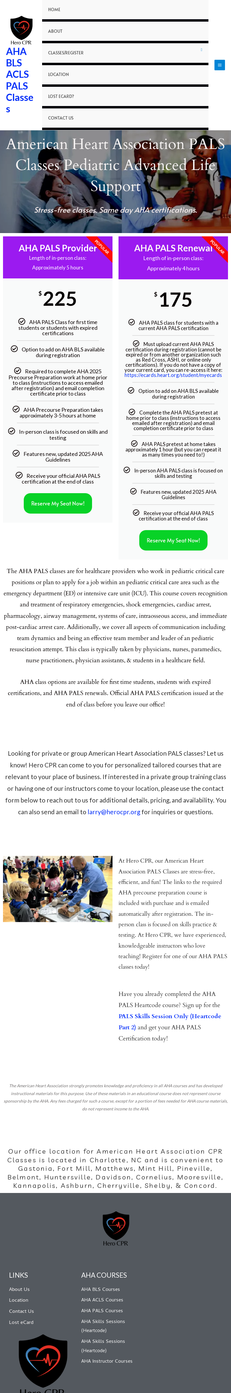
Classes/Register (63, 41)
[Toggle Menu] (201, 41)
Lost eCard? (59, 70)
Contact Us (59, 84)
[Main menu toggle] (219, 49)
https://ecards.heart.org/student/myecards (173, 344)
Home (53, 12)
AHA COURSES (104, 1244)
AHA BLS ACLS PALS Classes (19, 64)
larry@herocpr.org (114, 780)
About (54, 26)
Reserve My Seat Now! (58, 472)
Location (57, 55)
